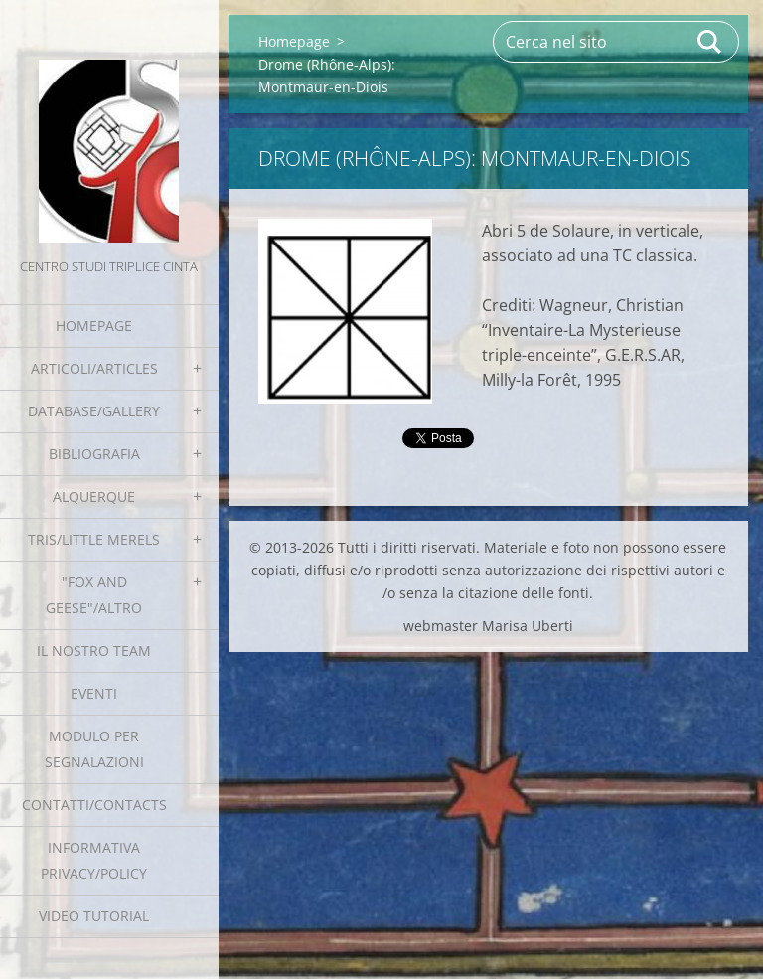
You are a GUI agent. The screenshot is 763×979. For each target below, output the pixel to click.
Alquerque (94, 496)
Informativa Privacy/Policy (94, 860)
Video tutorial (94, 915)
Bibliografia (94, 453)
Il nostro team (94, 650)
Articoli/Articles (94, 368)
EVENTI (94, 693)
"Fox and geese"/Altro (94, 594)
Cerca (710, 42)
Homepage (94, 325)
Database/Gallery (94, 411)
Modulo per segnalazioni (94, 749)
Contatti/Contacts (94, 804)
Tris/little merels (94, 539)
